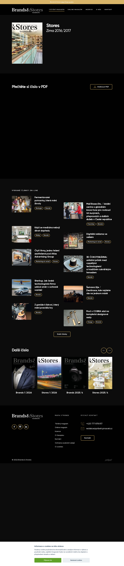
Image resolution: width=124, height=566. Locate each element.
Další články (62, 334)
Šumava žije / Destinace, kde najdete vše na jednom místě (98, 290)
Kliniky (38, 235)
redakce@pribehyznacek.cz (99, 428)
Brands (48, 208)
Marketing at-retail (94, 242)
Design (90, 322)
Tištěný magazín (56, 9)
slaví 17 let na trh (67, 2)
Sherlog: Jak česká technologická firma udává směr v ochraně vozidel (46, 285)
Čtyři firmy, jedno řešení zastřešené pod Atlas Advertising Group (47, 253)
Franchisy (91, 224)
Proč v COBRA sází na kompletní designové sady (97, 314)
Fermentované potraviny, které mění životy (46, 200)
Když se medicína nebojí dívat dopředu (47, 229)
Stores (107, 242)
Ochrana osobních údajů (65, 443)
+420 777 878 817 (94, 423)
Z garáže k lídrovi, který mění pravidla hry (47, 306)
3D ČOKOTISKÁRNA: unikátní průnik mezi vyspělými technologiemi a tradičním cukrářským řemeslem (98, 265)
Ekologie (39, 208)
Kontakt (108, 9)
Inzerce (89, 9)
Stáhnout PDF (101, 87)
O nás (98, 9)
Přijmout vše (48, 560)
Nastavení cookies (76, 560)
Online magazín (75, 9)
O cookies (59, 447)
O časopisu (59, 435)
